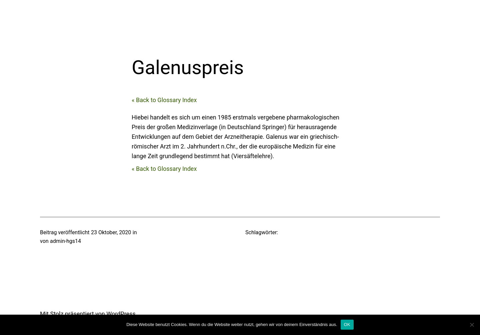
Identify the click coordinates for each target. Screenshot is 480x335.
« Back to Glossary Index (164, 99)
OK (347, 324)
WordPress (120, 313)
